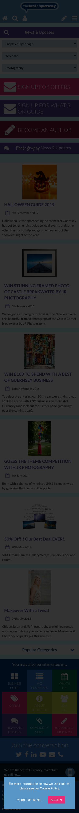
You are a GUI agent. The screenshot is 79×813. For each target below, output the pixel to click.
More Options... (29, 800)
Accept (57, 800)
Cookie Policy (49, 788)
